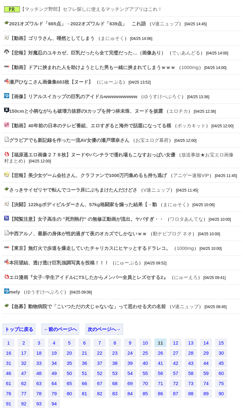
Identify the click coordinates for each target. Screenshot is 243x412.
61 (8, 383)
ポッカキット (191, 125)
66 (84, 383)
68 (115, 383)
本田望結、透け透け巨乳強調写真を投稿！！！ (59, 262)
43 (191, 363)
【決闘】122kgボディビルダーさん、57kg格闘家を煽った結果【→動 (83, 204)
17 (24, 353)
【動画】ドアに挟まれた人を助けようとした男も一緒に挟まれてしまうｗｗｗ (92, 67)
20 (69, 353)
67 (100, 383)
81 (84, 393)
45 (221, 363)
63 (39, 383)
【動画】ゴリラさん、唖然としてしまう (52, 38)
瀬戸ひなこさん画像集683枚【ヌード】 (51, 82)
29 (206, 353)
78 (39, 393)
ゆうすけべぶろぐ (162, 96)
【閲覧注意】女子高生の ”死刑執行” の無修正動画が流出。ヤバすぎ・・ (86, 219)
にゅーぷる (111, 82)
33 (39, 363)
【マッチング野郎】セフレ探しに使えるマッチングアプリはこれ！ (91, 9)
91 (8, 403)
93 (39, 403)
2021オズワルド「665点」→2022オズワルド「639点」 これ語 (77, 23)
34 (54, 363)
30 (221, 353)
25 (145, 353)
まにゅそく (112, 38)
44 (206, 363)
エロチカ (178, 111)
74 (206, 383)
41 (160, 363)
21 (84, 353)
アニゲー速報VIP (191, 175)
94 (54, 403)
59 (206, 373)
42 (175, 363)
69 (130, 383)
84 (130, 393)
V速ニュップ (165, 23)
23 (115, 353)
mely (14, 292)
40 (145, 363)
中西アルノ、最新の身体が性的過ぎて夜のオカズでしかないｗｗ (78, 233)
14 (206, 342)
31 (8, 363)
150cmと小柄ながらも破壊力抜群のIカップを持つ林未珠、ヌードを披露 (86, 111)
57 (175, 373)
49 (54, 373)
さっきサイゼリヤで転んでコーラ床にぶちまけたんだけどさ (73, 190)
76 (8, 393)
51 (84, 373)
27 (175, 353)
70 (145, 383)
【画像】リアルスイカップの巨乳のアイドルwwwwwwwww (73, 96)
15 (221, 342)
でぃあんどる (186, 52)
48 (39, 373)
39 (130, 363)
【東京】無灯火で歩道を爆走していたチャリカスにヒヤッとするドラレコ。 (90, 248)
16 (8, 353)
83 (115, 393)
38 (115, 363)
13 (191, 342)
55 (145, 373)
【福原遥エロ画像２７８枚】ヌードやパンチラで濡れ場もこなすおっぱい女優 (92, 154)
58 (191, 373)
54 (130, 373)
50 (69, 373)
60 (221, 373)
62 (24, 383)
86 (160, 393)
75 (221, 383)
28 (191, 353)
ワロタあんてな (186, 219)
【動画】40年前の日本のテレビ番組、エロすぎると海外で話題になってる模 (90, 125)
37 (100, 363)
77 (24, 393)
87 (175, 393)
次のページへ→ (104, 329)
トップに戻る (19, 329)
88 (191, 393)
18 (39, 353)
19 (54, 353)
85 (145, 393)
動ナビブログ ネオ (172, 233)
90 (221, 393)
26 (160, 353)
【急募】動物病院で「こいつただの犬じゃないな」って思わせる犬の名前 (87, 306)
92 (24, 403)
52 (100, 373)
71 (160, 383)
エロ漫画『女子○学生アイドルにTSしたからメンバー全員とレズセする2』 (88, 277)
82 (100, 393)
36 (84, 363)
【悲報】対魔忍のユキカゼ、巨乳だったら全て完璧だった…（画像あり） (87, 52)
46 (8, 373)
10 (145, 342)
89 (206, 393)
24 (130, 353)
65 (69, 383)
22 (100, 353)
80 (69, 393)
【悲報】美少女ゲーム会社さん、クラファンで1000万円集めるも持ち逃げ (88, 175)
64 (54, 383)
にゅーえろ (186, 277)
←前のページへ (60, 329)
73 (191, 383)
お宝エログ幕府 (152, 140)
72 (175, 383)
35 (69, 363)
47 (24, 373)
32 (24, 363)
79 (54, 393)
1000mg (189, 67)
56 (160, 373)
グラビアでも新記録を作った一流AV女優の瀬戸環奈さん (69, 140)
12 (175, 342)
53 (115, 373)
